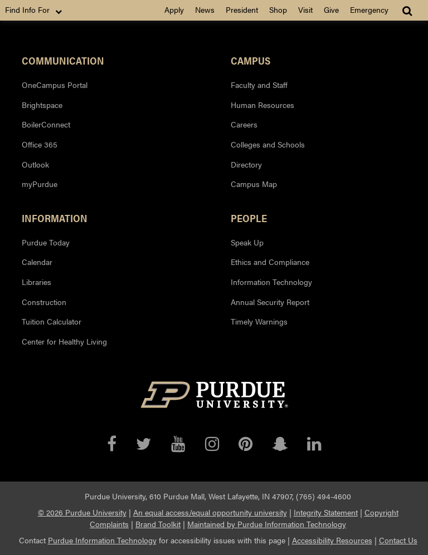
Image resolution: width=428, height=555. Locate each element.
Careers (244, 124)
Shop (278, 9)
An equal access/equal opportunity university (210, 512)
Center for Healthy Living (64, 341)
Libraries (36, 281)
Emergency (369, 9)
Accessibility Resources (332, 540)
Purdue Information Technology (102, 540)
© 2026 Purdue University (82, 512)
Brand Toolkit (158, 523)
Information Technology (271, 281)
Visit (305, 9)
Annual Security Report (270, 301)
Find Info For (34, 10)
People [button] (249, 217)
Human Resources (262, 104)
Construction (44, 301)
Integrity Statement (326, 512)
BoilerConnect (46, 124)
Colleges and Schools (268, 144)
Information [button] (54, 217)
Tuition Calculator (51, 321)
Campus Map (254, 183)
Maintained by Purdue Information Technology (266, 523)
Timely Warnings (259, 321)
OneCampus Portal (54, 84)
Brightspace (42, 104)
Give (331, 9)
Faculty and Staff (259, 84)
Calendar (37, 261)
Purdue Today (46, 242)
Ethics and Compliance (270, 261)
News (205, 9)
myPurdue (39, 183)
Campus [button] (250, 60)
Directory (246, 164)
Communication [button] (63, 60)
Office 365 (39, 144)
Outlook (35, 164)
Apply (174, 9)
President (242, 9)
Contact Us (398, 540)
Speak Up (247, 242)
